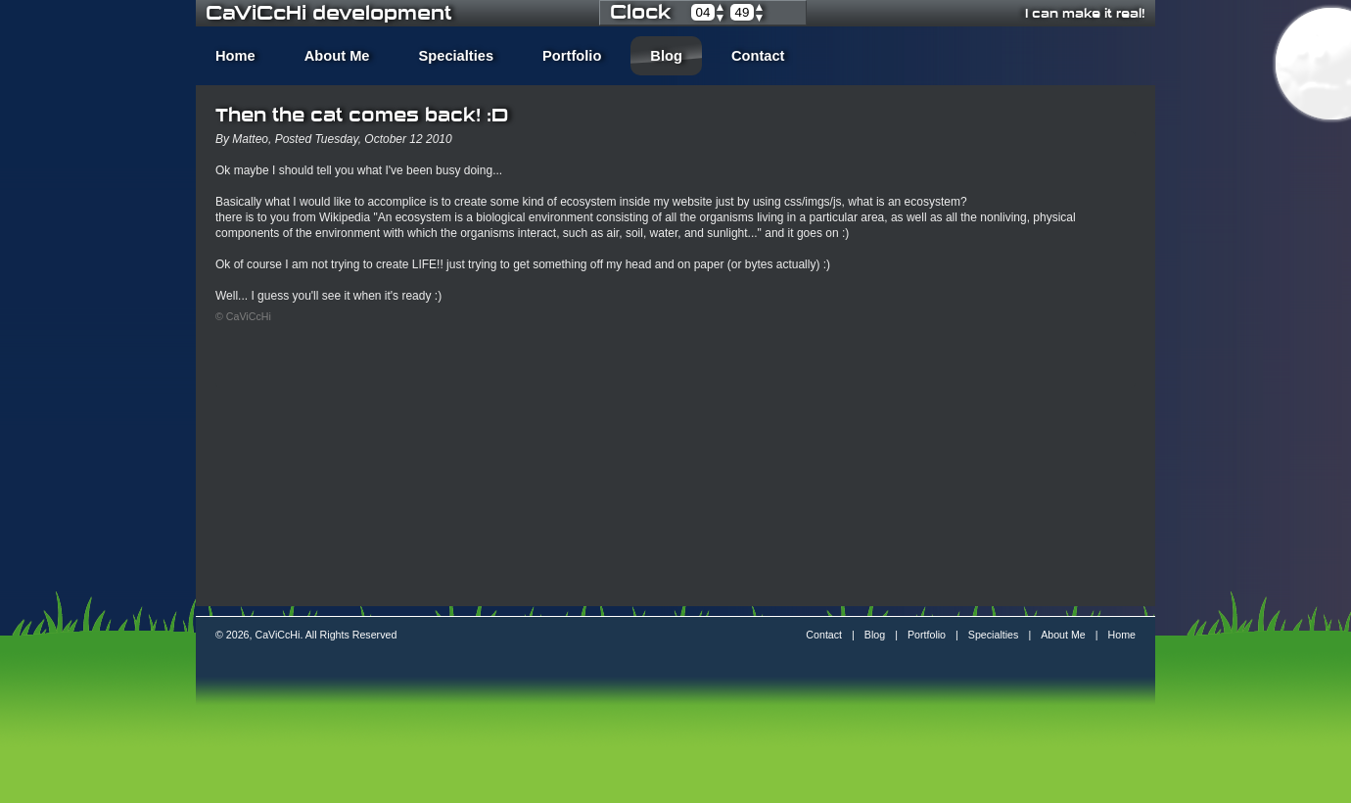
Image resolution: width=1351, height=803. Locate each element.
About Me (337, 56)
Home (235, 56)
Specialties (456, 56)
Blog (666, 56)
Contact (758, 56)
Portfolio (571, 56)
